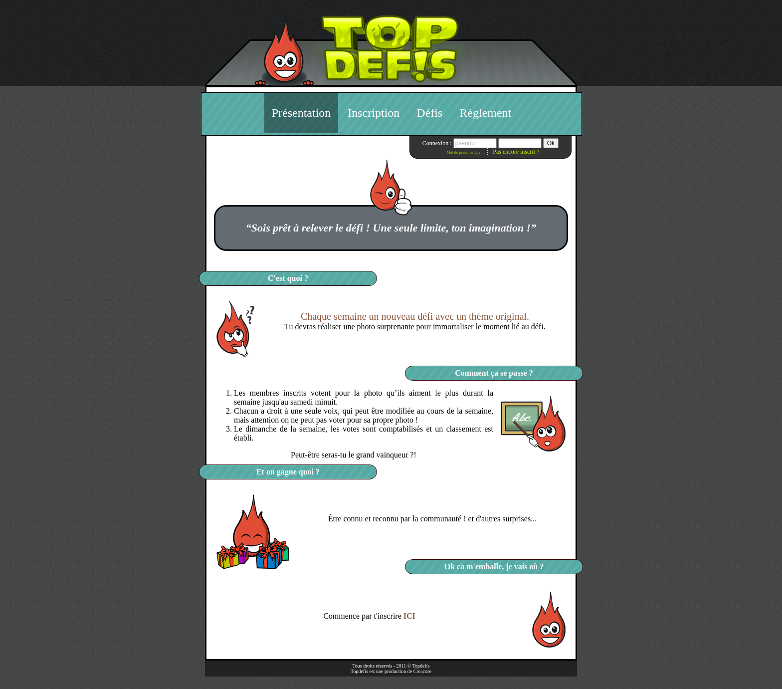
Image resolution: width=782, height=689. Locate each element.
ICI (409, 616)
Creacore (422, 671)
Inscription (373, 112)
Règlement (485, 112)
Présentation (301, 112)
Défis (429, 112)
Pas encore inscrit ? (516, 151)
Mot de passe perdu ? (463, 152)
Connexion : (437, 143)
